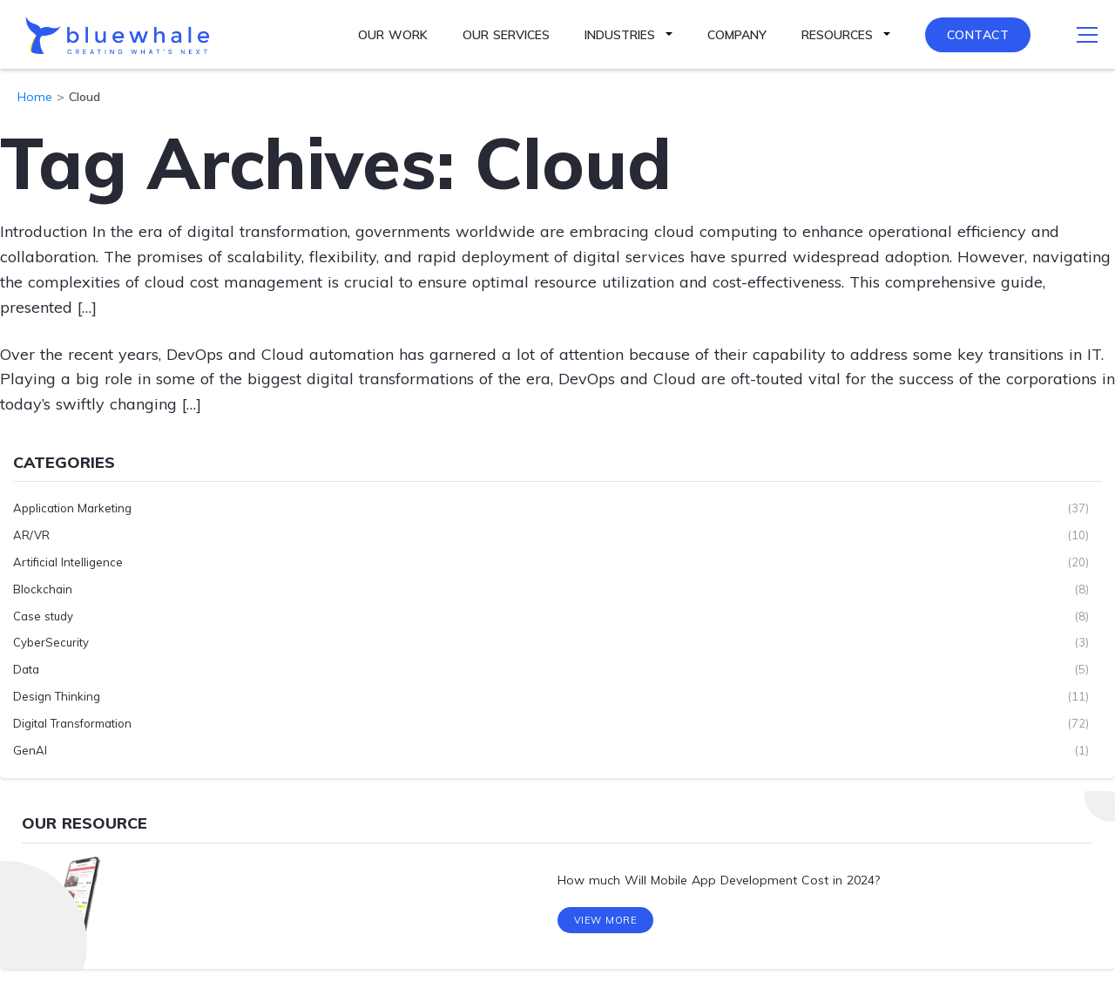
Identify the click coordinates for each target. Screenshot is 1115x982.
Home (34, 97)
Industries (620, 35)
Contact (978, 35)
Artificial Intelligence (68, 562)
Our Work (393, 35)
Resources (837, 35)
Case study (43, 616)
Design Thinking (56, 696)
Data (26, 669)
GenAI (30, 750)
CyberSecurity (51, 642)
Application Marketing (72, 508)
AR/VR (31, 535)
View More (606, 920)
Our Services (506, 35)
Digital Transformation (72, 723)
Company (737, 35)
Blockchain (42, 589)
